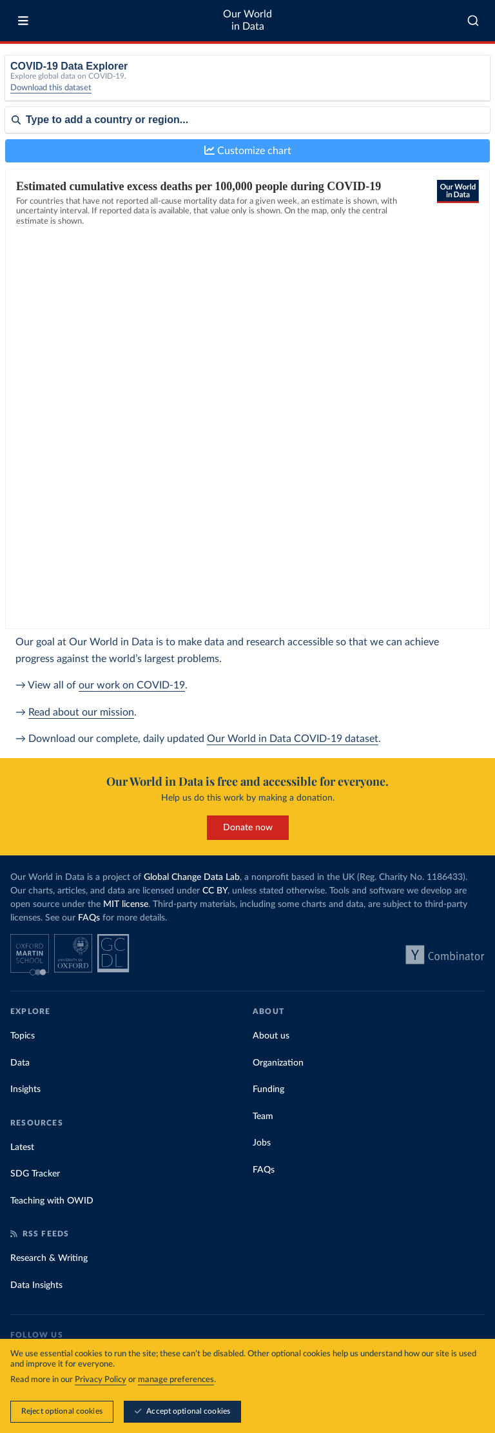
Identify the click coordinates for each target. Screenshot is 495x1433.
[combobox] (473, 20)
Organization (278, 1062)
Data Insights (36, 1285)
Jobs (262, 1142)
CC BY (215, 890)
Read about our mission (81, 712)
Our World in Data (247, 20)
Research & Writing (49, 1258)
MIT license (125, 904)
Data (20, 1062)
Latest (22, 1147)
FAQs (89, 917)
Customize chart (247, 150)
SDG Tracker (35, 1173)
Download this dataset (51, 88)
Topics (22, 1035)
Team (263, 1116)
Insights (25, 1089)
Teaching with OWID (51, 1200)
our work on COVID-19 (132, 685)
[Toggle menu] (23, 21)
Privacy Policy (100, 1380)
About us (271, 1035)
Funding (268, 1089)
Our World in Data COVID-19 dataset (292, 739)
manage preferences (176, 1380)
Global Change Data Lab (192, 877)
